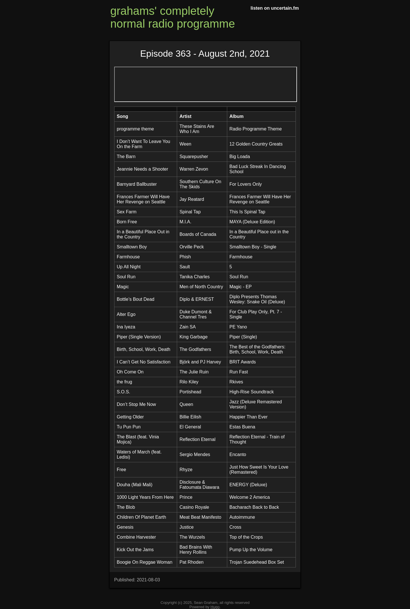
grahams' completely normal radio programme (172, 17)
